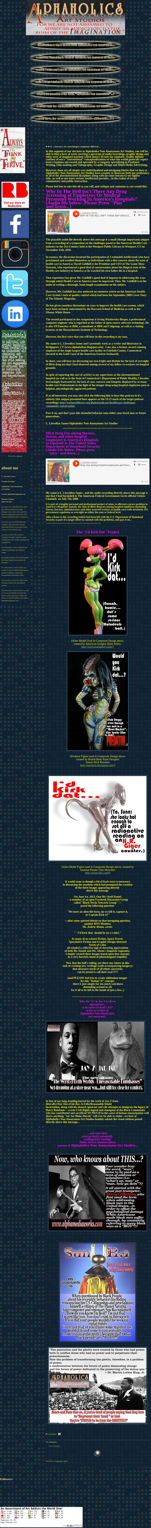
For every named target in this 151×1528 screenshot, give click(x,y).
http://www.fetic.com (96, 872)
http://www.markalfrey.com (96, 646)
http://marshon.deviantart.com (96, 765)
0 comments (52, 1434)
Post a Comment (54, 1446)
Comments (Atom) (61, 1461)
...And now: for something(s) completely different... (76, 146)
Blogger (19, 456)
